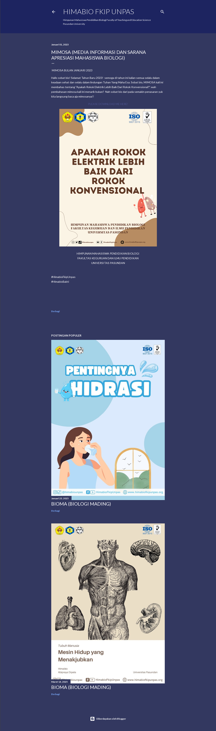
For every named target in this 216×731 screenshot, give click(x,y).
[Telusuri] (162, 11)
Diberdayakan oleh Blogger (108, 718)
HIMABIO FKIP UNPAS (98, 11)
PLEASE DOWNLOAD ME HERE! (108, 104)
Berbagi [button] (55, 311)
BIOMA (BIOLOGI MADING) (81, 504)
